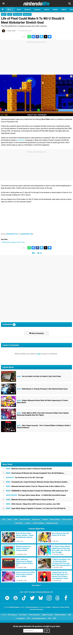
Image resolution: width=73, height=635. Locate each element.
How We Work (25, 519)
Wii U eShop (17, 14)
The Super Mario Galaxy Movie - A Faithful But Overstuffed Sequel (36, 495)
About (9, 519)
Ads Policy (19, 523)
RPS (54, 618)
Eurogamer (21, 618)
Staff (16, 519)
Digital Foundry (47, 615)
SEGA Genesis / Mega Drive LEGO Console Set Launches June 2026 (33, 504)
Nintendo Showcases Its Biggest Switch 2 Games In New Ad (30, 500)
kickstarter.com (12, 234)
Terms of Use (67, 519)
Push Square (12, 615)
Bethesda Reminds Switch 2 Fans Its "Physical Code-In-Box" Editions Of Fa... (36, 486)
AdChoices (55, 607)
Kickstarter (27, 14)
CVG (49, 618)
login (39, 354)
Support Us (36, 519)
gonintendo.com (27, 234)
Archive (27, 523)
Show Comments (36, 333)
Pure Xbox (23, 615)
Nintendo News (60, 615)
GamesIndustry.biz (39, 618)
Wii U (9, 14)
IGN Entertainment (32, 607)
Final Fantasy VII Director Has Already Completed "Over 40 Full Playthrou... (35, 473)
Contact (45, 519)
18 (13, 430)
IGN (69, 615)
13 (41, 253)
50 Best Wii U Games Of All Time (12, 242)
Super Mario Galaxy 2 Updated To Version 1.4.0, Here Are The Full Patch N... (36, 508)
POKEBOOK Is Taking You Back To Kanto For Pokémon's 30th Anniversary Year (37, 491)
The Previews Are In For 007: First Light (24, 477)
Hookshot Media (14, 607)
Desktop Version (52, 523)
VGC (28, 618)
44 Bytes (48, 607)
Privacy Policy (55, 519)
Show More (36, 585)
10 (13, 380)
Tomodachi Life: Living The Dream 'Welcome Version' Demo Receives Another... (37, 482)
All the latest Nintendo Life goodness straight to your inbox (36, 626)
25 (13, 405)
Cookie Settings (38, 523)
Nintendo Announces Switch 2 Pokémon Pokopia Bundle (29, 469)
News (3, 14)
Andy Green (12, 31)
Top (3, 519)
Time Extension (34, 615)
